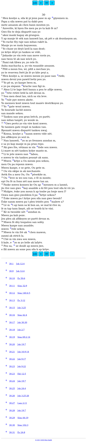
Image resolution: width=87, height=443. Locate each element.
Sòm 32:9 (22, 286)
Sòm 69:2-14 (23, 337)
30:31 (12, 432)
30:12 (12, 293)
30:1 (11, 264)
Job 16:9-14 (23, 352)
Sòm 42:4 (22, 315)
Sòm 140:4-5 (23, 293)
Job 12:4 (20, 264)
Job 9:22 (21, 366)
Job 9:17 (21, 359)
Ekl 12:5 (21, 374)
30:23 (12, 366)
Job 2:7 (21, 330)
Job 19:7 (21, 344)
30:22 (12, 359)
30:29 (12, 418)
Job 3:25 (21, 308)
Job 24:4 (21, 388)
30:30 (12, 425)
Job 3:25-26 (23, 396)
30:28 (12, 410)
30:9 (11, 271)
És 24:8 (21, 432)
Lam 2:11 (22, 403)
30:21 (12, 352)
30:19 (12, 337)
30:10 (12, 278)
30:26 (12, 396)
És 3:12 (21, 300)
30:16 (12, 315)
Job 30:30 (22, 322)
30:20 (12, 344)
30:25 (12, 388)
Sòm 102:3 (22, 425)
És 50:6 (21, 278)
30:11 (12, 286)
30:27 (12, 403)
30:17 (12, 322)
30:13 (12, 300)
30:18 (12, 330)
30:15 (12, 308)
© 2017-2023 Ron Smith (43, 440)
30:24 (12, 381)
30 (46, 2)
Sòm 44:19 (22, 418)
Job (35, 2)
